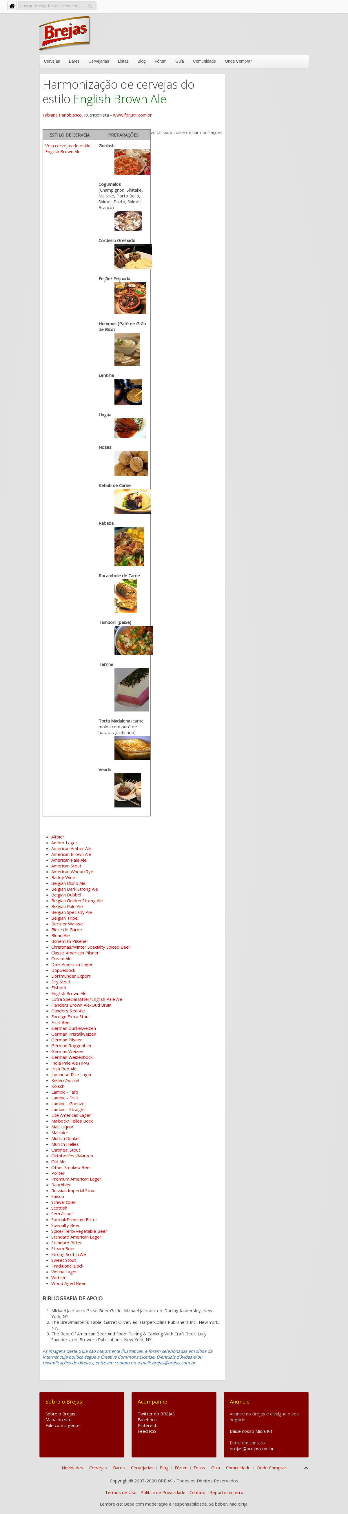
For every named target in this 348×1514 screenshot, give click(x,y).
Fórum (160, 61)
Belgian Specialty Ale (71, 912)
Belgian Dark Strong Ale (74, 889)
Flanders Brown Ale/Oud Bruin (81, 1005)
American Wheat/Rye (72, 871)
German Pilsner (66, 1040)
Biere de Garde (66, 929)
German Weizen (67, 1051)
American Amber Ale (71, 848)
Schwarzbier (63, 1202)
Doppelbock (63, 970)
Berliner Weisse (67, 924)
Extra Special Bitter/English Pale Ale (86, 999)
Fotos (199, 1468)
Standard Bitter (66, 1243)
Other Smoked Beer (71, 1167)
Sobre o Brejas (60, 1414)
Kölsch (57, 1086)
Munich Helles (65, 1144)
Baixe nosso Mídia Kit (251, 1431)
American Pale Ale (69, 860)
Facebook (147, 1419)
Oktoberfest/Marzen (72, 1156)
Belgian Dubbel (66, 895)
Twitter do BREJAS (156, 1414)
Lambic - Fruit (64, 1098)
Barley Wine (63, 877)
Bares (74, 61)
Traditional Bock (67, 1266)
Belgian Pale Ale (67, 906)
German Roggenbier (71, 1045)
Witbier (58, 1277)
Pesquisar (90, 5)
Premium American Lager (76, 1179)
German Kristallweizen (73, 1034)
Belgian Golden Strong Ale (77, 900)
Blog (142, 61)
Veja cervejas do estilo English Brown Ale (68, 148)
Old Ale (58, 1161)
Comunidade (204, 61)
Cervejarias (98, 61)
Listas (123, 61)
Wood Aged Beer (68, 1283)
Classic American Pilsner (75, 953)
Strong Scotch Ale (68, 1254)
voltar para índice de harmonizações (187, 132)
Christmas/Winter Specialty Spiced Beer (90, 947)
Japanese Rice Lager (71, 1074)
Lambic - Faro (64, 1092)
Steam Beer (63, 1248)
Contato (197, 1492)
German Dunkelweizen (73, 1028)
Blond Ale (60, 935)
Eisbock (58, 987)
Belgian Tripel (65, 918)
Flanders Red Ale (68, 1011)
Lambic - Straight (68, 1109)
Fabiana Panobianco (62, 115)
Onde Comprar (238, 61)
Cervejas (52, 61)
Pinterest (147, 1425)
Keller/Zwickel (65, 1080)
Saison (57, 1196)
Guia (179, 61)
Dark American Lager (72, 964)
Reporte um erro (226, 1492)
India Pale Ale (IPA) (70, 1063)
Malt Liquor (62, 1127)
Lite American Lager (71, 1115)
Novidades (72, 1468)
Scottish (59, 1208)
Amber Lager (64, 842)
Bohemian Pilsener (69, 941)
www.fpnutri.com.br (132, 115)
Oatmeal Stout (65, 1150)
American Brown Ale (71, 854)
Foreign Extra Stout (70, 1016)
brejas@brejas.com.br (252, 1448)
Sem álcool (61, 1214)
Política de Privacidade (163, 1492)
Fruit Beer (61, 1022)
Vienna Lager (64, 1272)
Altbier (57, 837)
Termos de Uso (120, 1492)
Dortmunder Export (71, 976)
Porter (58, 1173)
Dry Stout (60, 982)
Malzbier (59, 1132)
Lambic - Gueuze (68, 1103)
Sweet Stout (63, 1260)
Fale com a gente (62, 1425)
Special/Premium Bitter (74, 1219)
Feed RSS (147, 1431)
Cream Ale (61, 958)
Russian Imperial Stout (73, 1190)
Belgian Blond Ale (68, 883)
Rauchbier (61, 1185)
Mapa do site (58, 1419)
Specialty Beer (65, 1225)
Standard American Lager (76, 1237)
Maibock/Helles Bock (72, 1121)
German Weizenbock (71, 1057)
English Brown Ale (69, 993)
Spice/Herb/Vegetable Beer (79, 1231)
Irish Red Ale (63, 1069)
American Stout (66, 866)
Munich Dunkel (65, 1138)
